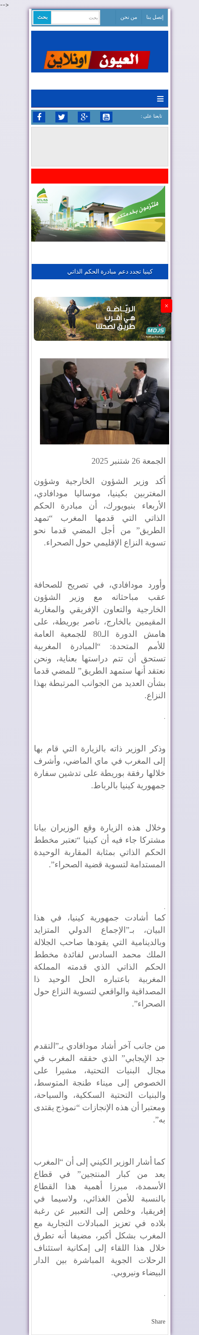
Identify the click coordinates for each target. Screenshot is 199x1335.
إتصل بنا (154, 17)
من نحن (128, 17)
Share (159, 1321)
